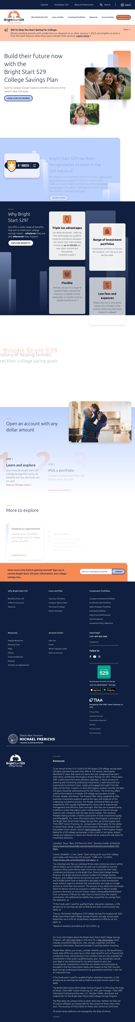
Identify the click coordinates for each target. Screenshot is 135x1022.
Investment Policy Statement (101, 623)
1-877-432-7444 (100, 636)
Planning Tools (14, 645)
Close (125, 29)
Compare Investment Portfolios (102, 599)
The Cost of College (57, 607)
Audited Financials (96, 716)
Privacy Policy (94, 712)
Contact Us (94, 642)
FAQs (10, 649)
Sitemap (92, 724)
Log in (126, 5)
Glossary (11, 661)
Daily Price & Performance (100, 615)
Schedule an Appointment (18, 665)
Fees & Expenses (96, 619)
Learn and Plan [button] (58, 17)
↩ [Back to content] (97, 860)
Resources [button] (94, 17)
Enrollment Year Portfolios (100, 603)
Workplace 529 (61, 4)
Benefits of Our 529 (16, 599)
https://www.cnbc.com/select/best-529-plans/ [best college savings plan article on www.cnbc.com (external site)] (74, 860)
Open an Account (123, 17)
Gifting (10, 653)
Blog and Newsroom (84, 4)
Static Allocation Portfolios (100, 607)
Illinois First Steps (55, 611)
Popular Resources (15, 640)
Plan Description (95, 733)
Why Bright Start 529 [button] (39, 17)
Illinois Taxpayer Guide (58, 649)
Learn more (82, 36)
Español (44, 4)
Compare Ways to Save (58, 603)
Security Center (95, 729)
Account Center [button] (108, 17)
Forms (51, 645)
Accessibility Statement (98, 720)
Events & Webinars (15, 657)
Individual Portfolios (98, 611)
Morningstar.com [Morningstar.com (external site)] (93, 829)
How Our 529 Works (18, 98)
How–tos (52, 640)
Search (105, 5)
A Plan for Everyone (16, 603)
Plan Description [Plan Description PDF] (105, 940)
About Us (11, 607)
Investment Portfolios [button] (76, 17)
